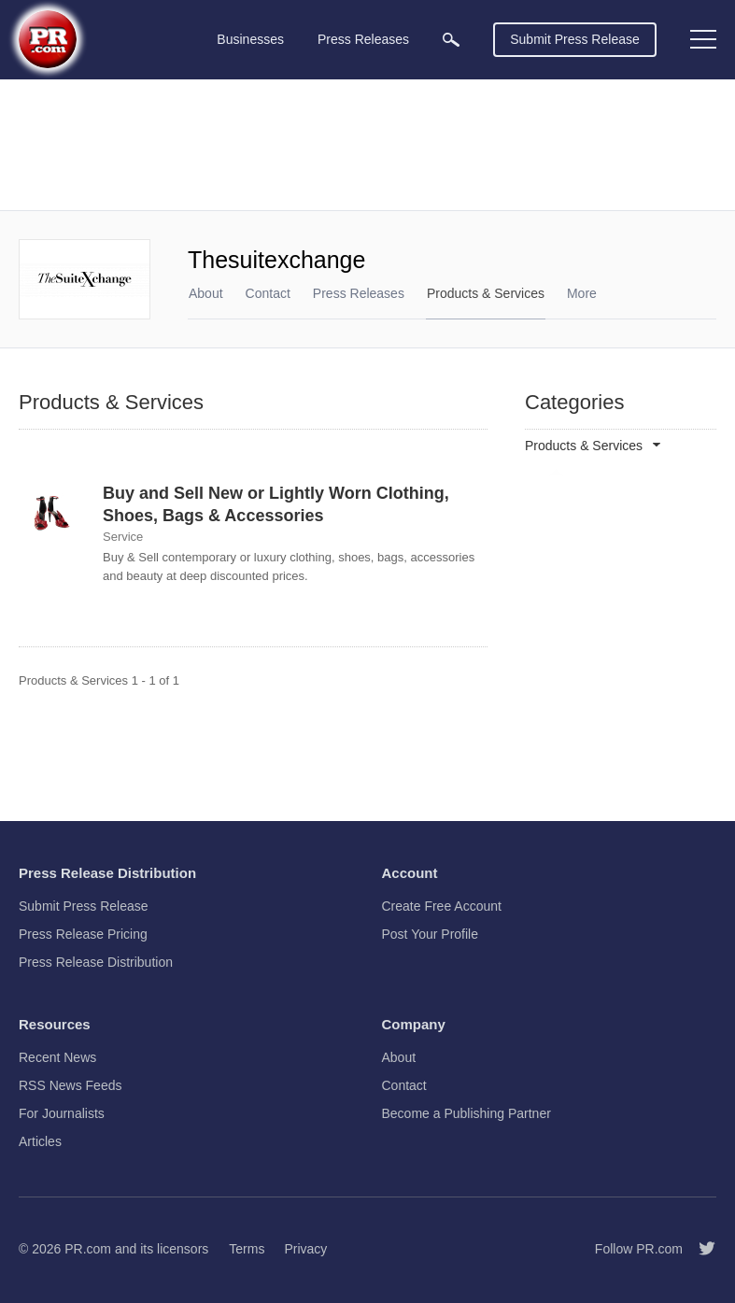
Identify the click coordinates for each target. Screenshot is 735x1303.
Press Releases (358, 293)
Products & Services (485, 293)
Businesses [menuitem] (250, 39)
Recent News (57, 1057)
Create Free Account (442, 906)
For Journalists (62, 1113)
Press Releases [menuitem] (363, 39)
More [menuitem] (582, 293)
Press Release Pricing (83, 934)
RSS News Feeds (70, 1085)
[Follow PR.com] (699, 1249)
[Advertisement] (367, 145)
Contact (268, 293)
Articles (40, 1141)
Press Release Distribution (96, 962)
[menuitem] (451, 40)
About (206, 293)
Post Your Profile (430, 934)
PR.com (87, 1248)
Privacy (305, 1248)
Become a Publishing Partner (466, 1113)
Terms (246, 1248)
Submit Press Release (575, 39)
